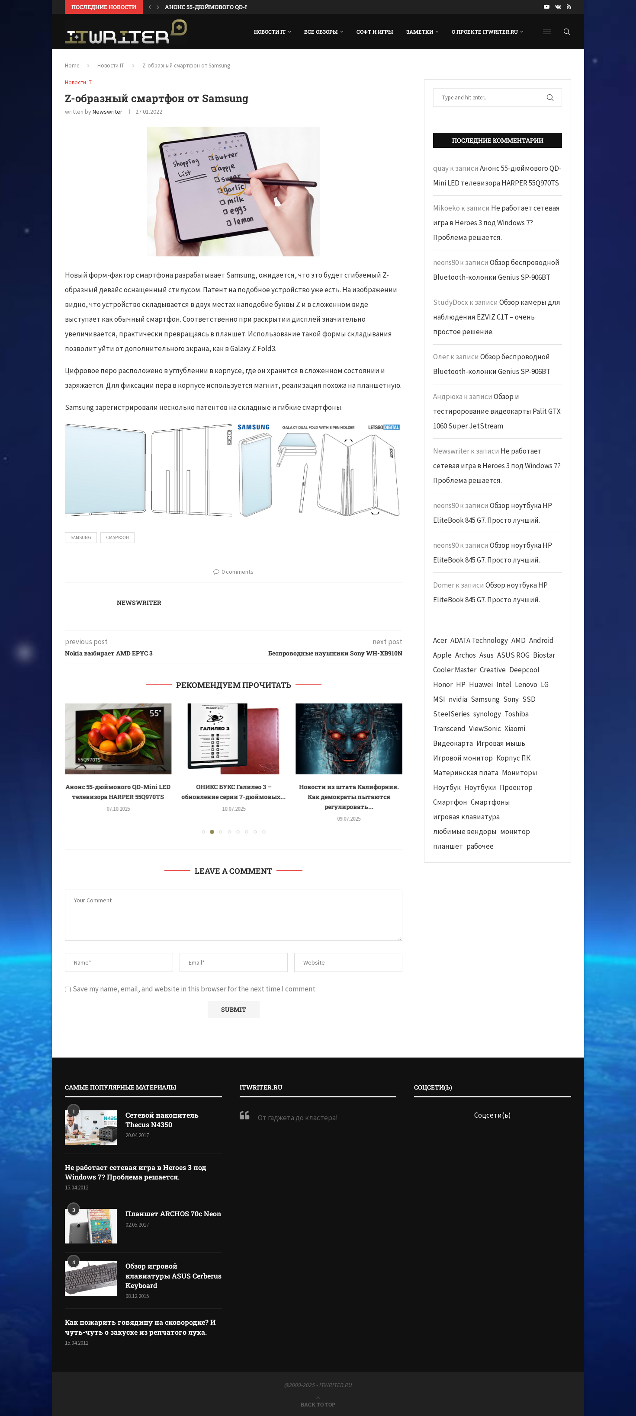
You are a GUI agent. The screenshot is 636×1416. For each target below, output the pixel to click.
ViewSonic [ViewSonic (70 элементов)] (485, 728)
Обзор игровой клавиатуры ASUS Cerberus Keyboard (173, 1275)
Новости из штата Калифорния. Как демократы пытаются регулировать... (349, 797)
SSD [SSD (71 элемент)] (529, 699)
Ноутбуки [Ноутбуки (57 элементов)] (480, 787)
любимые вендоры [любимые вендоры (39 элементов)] (465, 831)
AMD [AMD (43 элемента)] (518, 640)
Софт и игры (375, 31)
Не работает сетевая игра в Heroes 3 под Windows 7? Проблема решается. (496, 222)
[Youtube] (546, 7)
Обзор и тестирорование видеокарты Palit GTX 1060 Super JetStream (497, 411)
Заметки (419, 31)
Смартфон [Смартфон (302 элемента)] (450, 802)
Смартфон (117, 537)
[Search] (566, 31)
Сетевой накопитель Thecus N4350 (162, 1119)
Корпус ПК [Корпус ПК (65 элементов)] (513, 758)
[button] (149, 7)
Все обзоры (321, 31)
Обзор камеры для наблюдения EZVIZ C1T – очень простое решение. (496, 316)
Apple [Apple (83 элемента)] (442, 655)
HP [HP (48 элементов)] (461, 684)
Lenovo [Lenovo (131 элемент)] (526, 684)
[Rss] (569, 7)
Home (72, 65)
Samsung (81, 537)
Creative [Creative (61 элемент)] (493, 669)
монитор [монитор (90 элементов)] (515, 831)
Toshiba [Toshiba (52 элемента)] (516, 714)
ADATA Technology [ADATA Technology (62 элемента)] (479, 640)
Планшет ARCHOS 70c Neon (173, 1213)
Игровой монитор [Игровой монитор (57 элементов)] (463, 758)
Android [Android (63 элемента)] (541, 640)
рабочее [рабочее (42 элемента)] (480, 846)
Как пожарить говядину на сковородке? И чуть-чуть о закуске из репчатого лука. (140, 1326)
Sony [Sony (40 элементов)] (511, 699)
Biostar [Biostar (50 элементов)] (544, 655)
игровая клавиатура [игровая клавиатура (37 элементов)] (466, 816)
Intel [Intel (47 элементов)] (503, 684)
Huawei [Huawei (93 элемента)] (481, 684)
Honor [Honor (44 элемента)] (443, 684)
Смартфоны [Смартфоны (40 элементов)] (490, 802)
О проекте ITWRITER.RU (485, 31)
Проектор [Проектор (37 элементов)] (516, 787)
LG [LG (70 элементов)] (545, 684)
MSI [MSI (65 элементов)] (439, 699)
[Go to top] (318, 1404)
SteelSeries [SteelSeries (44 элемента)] (451, 714)
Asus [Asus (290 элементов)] (486, 655)
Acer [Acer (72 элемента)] (440, 640)
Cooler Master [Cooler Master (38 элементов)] (454, 669)
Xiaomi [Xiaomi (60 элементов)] (514, 728)
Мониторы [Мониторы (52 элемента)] (519, 772)
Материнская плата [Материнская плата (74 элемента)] (465, 772)
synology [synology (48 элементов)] (487, 714)
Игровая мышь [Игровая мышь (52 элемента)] (500, 743)
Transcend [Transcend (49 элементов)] (449, 728)
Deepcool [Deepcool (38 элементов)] (524, 669)
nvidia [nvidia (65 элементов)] (458, 699)
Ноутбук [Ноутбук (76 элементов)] (447, 787)
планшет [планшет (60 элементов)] (448, 846)
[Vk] (558, 7)
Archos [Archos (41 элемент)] (465, 655)
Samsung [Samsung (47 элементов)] (485, 699)
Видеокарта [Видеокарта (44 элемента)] (453, 743)
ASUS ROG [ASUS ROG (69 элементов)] (513, 655)
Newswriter (107, 111)
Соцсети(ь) (492, 1115)
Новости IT (270, 31)
